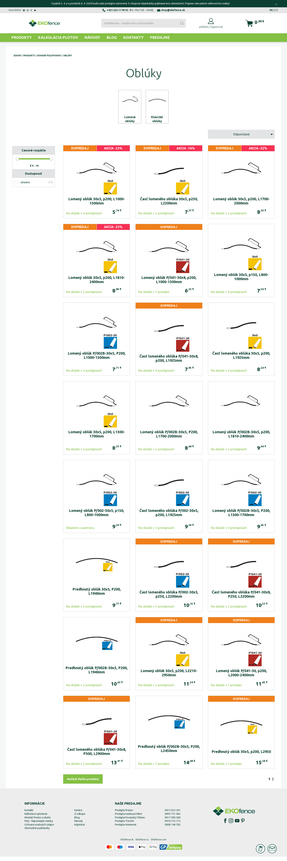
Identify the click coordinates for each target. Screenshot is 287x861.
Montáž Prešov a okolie (38, 821)
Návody (92, 37)
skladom (25, 186)
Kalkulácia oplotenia (36, 818)
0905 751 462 (172, 818)
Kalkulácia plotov (58, 37)
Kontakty (133, 37)
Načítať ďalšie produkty (83, 783)
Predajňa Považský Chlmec (130, 821)
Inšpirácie (79, 829)
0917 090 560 (172, 821)
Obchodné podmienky (37, 832)
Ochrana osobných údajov (39, 829)
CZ (276, 10)
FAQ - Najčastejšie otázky (39, 825)
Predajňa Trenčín (124, 825)
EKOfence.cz (142, 844)
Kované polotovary (49, 55)
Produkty (21, 37)
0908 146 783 (172, 829)
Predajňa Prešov (124, 814)
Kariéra (78, 814)
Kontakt (29, 814)
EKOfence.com (158, 844)
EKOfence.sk (127, 844)
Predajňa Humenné (125, 829)
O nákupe (79, 818)
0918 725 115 (172, 825)
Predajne (160, 37)
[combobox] (143, 23)
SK (271, 10)
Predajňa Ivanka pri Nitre (128, 818)
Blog (112, 37)
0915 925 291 (172, 814)
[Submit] (182, 23)
